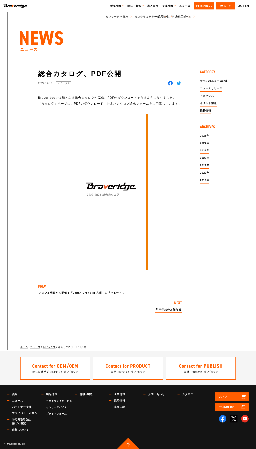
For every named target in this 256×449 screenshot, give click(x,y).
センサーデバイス (56, 407)
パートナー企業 (22, 406)
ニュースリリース (211, 88)
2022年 (204, 157)
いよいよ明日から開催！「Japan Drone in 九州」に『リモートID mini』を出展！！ (83, 292)
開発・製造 (136, 5)
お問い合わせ (156, 394)
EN (247, 6)
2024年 (204, 143)
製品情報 (117, 5)
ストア (223, 396)
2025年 (204, 135)
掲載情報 (205, 110)
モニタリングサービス (59, 401)
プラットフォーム (56, 413)
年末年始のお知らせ (168, 309)
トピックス (63, 83)
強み (15, 394)
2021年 (204, 165)
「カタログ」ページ (52, 103)
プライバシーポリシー (26, 413)
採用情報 (119, 400)
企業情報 (169, 5)
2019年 (204, 180)
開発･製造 (86, 394)
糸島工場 (119, 406)
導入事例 (154, 5)
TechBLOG (227, 407)
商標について (20, 429)
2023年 (204, 150)
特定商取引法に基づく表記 (22, 421)
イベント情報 (208, 103)
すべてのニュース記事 (214, 80)
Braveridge (21, 6)
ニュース (186, 5)
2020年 (204, 172)
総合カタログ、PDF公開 (80, 74)
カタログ (187, 394)
